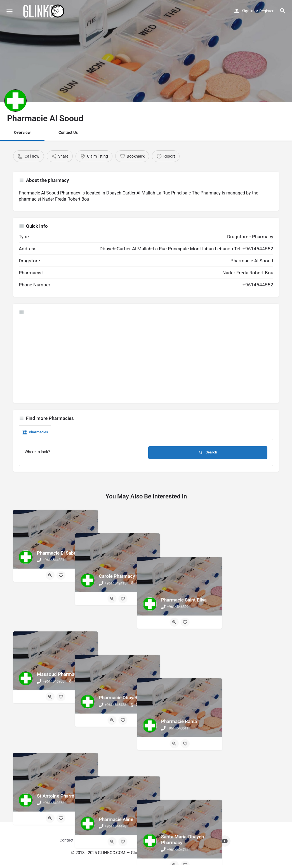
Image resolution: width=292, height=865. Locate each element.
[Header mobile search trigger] (282, 11)
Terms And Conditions (131, 840)
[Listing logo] (15, 100)
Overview (22, 132)
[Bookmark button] (60, 575)
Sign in (247, 11)
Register (266, 11)
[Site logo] (44, 11)
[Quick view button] (50, 575)
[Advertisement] (146, 358)
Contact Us (68, 132)
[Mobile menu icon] (9, 11)
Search (207, 452)
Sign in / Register (95, 840)
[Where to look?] (84, 453)
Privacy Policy (165, 840)
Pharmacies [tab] (35, 432)
